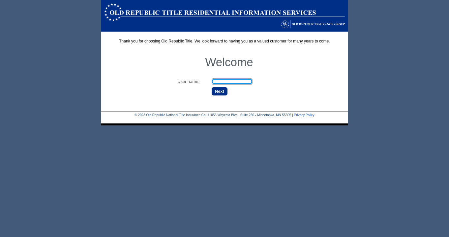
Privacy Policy (304, 115)
